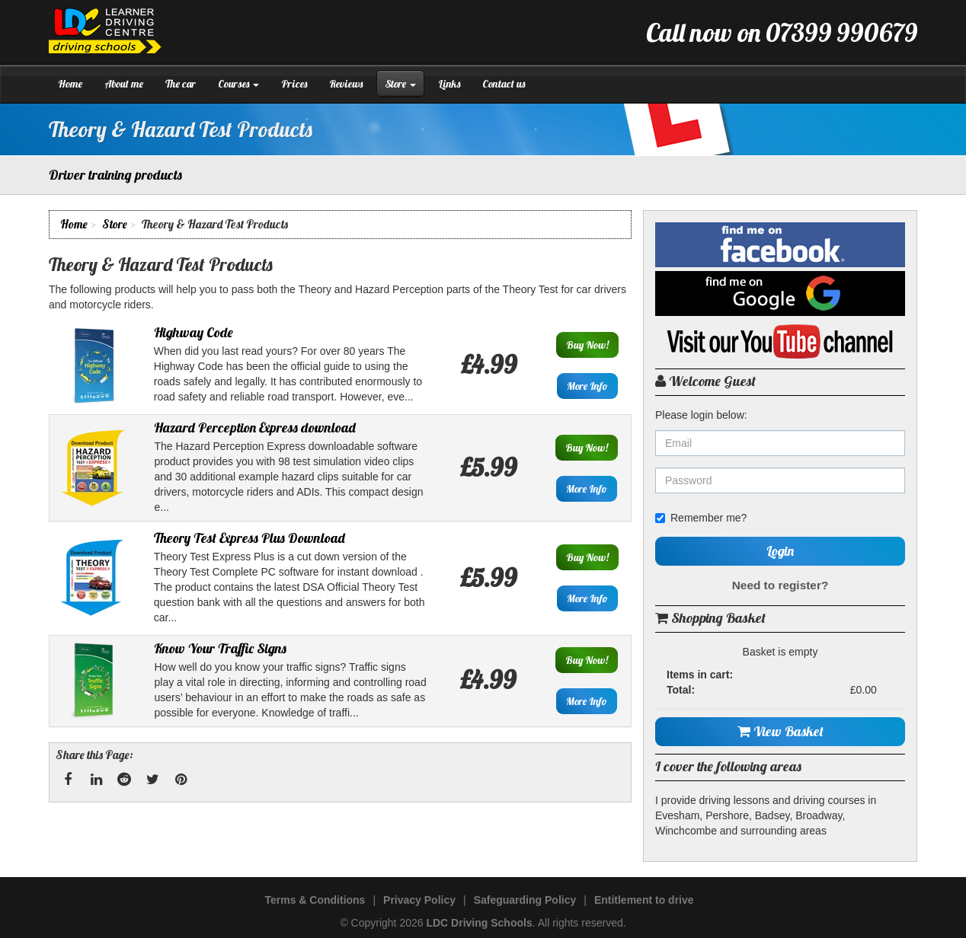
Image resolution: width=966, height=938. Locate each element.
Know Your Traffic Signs (220, 648)
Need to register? (780, 585)
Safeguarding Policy (525, 900)
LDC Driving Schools (479, 923)
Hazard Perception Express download (255, 427)
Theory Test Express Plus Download (249, 538)
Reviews (346, 84)
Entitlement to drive (644, 900)
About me (123, 84)
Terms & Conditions (314, 900)
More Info (587, 386)
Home (70, 84)
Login (780, 551)
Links (449, 84)
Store (400, 84)
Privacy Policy (419, 900)
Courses (238, 84)
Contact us (503, 84)
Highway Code (193, 332)
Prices (294, 84)
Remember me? (701, 518)
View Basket (780, 731)
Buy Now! (587, 345)
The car (180, 84)
